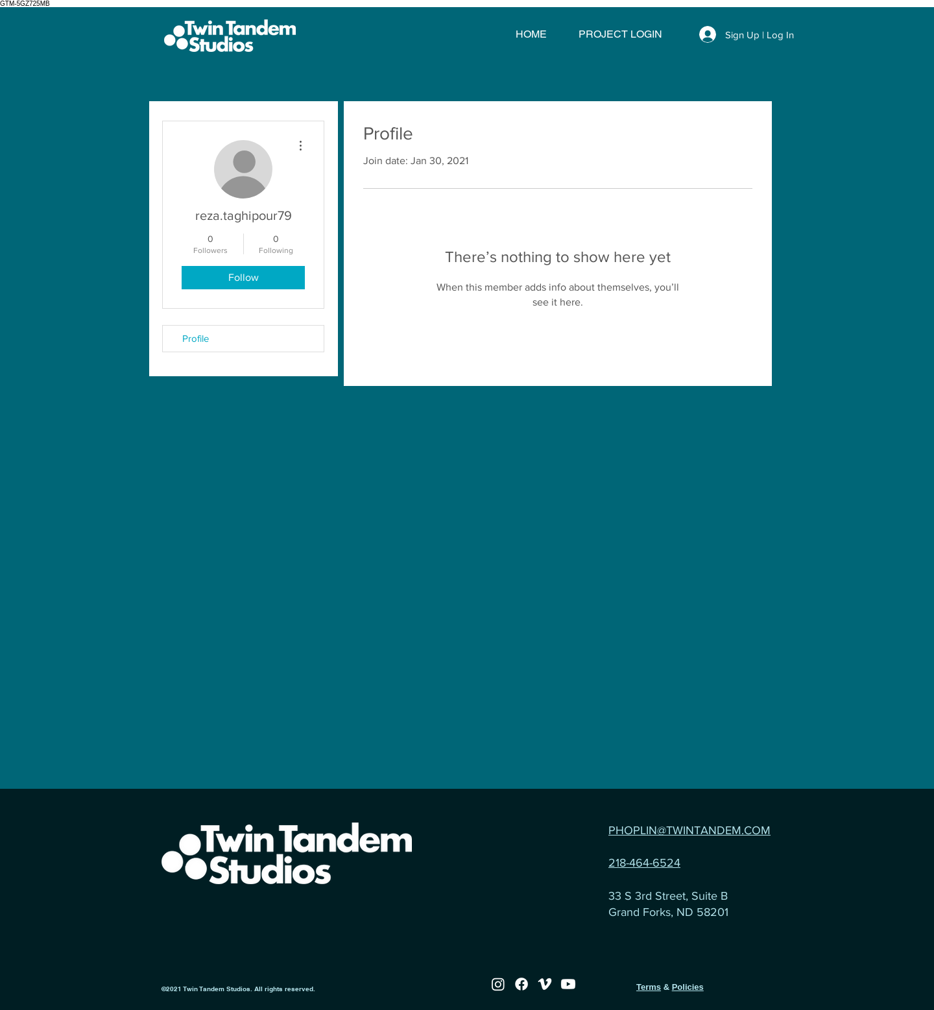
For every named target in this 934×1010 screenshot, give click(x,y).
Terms (648, 987)
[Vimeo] (544, 984)
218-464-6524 (644, 862)
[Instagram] (498, 984)
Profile (195, 338)
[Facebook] (521, 984)
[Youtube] (568, 984)
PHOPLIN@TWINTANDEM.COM (689, 830)
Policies (688, 987)
